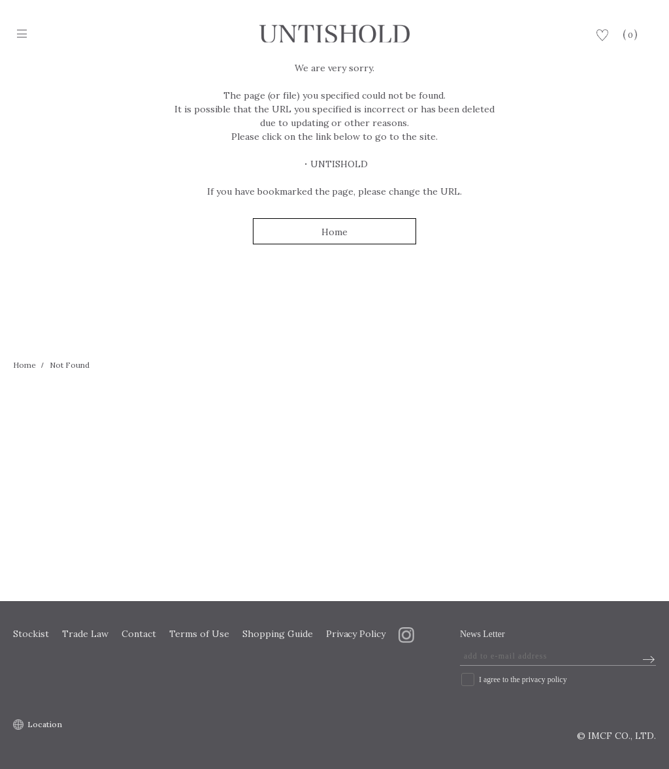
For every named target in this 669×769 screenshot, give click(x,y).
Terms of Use (199, 634)
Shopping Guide (277, 634)
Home (334, 232)
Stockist (31, 634)
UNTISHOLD (339, 164)
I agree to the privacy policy (523, 679)
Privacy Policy (356, 634)
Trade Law (85, 634)
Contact (139, 634)
